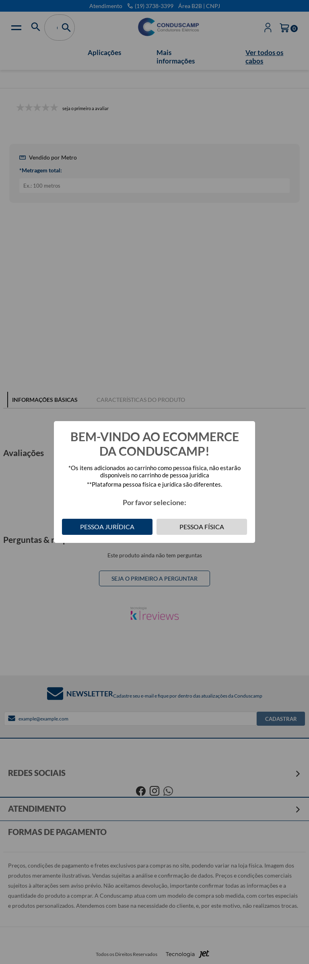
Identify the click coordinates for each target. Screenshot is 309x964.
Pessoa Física (201, 526)
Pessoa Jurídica (107, 526)
